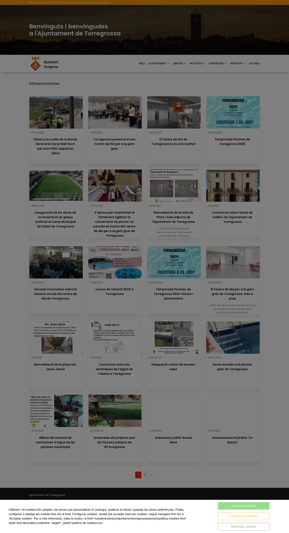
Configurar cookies (243, 516)
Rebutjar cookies (243, 526)
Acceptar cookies (243, 506)
